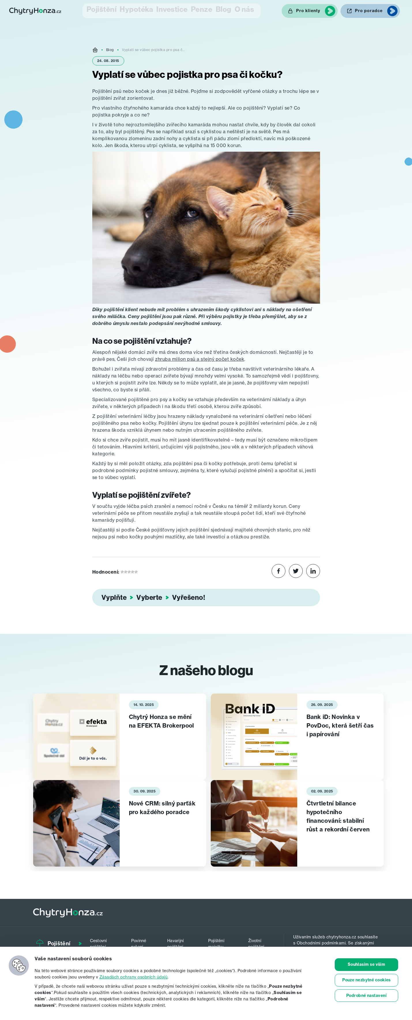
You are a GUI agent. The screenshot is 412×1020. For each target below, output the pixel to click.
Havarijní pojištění (180, 941)
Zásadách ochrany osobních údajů (133, 976)
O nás (252, 10)
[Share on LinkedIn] (313, 571)
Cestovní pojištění (104, 941)
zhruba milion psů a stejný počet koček (199, 358)
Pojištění (90, 10)
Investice (163, 10)
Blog (225, 10)
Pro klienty (308, 10)
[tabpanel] (119, 736)
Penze (197, 10)
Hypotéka (126, 10)
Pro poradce (369, 10)
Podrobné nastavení (366, 995)
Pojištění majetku (220, 941)
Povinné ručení (142, 941)
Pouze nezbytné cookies (366, 980)
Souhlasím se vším (366, 964)
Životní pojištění (259, 941)
